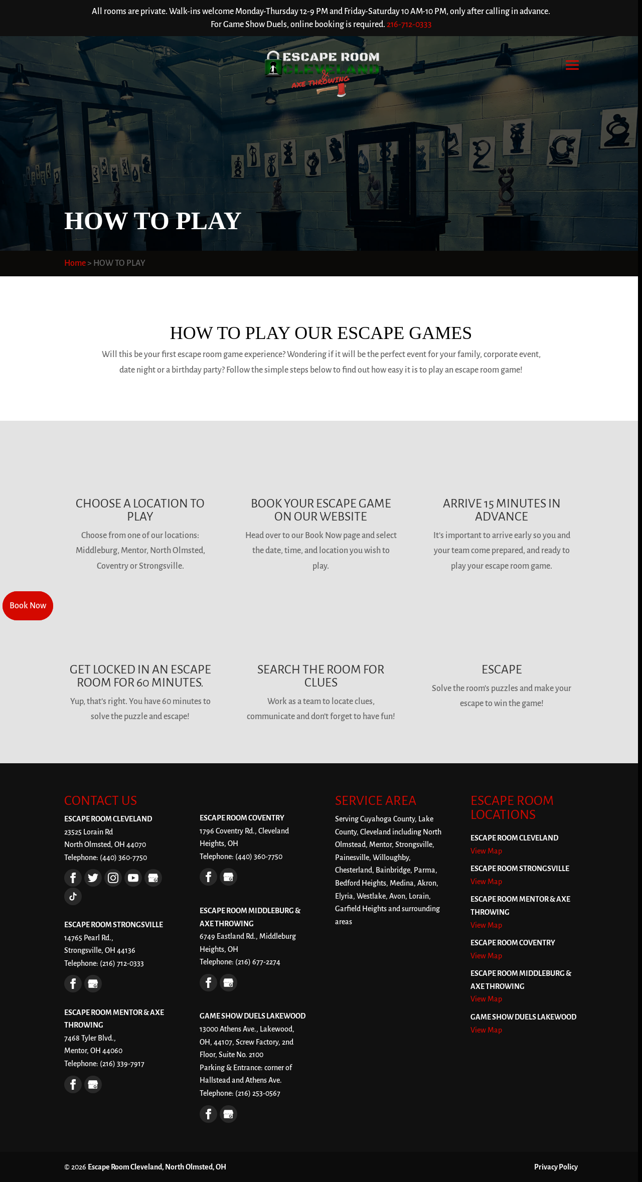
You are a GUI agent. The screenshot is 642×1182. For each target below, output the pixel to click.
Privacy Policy (556, 1167)
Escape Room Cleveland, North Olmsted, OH (157, 1167)
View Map (486, 851)
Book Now (28, 605)
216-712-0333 (409, 24)
